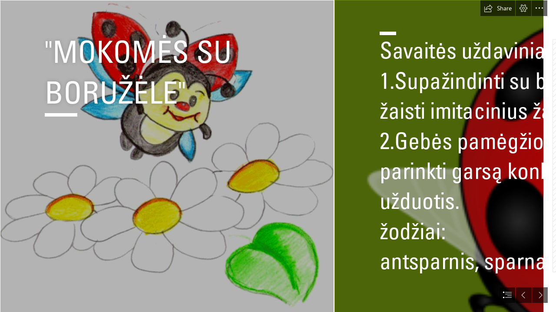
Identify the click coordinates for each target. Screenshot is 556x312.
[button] (497, 8)
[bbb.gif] (167, 156)
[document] (278, 156)
